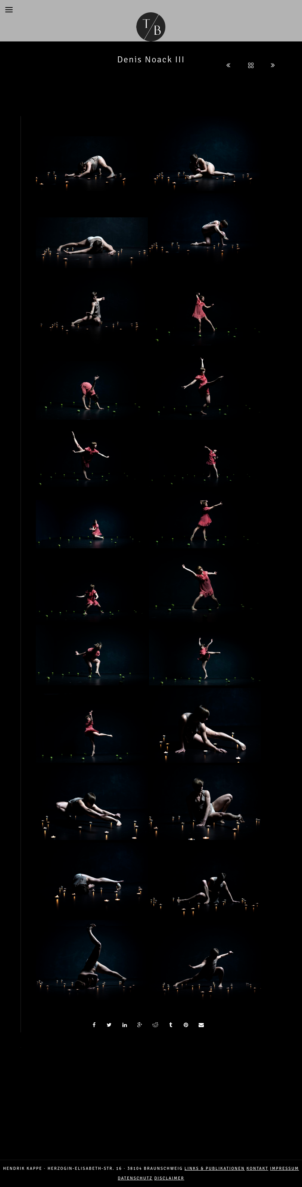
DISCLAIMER (169, 1178)
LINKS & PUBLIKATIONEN (214, 1168)
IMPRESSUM (284, 1168)
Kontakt (257, 1168)
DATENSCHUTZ (135, 1178)
